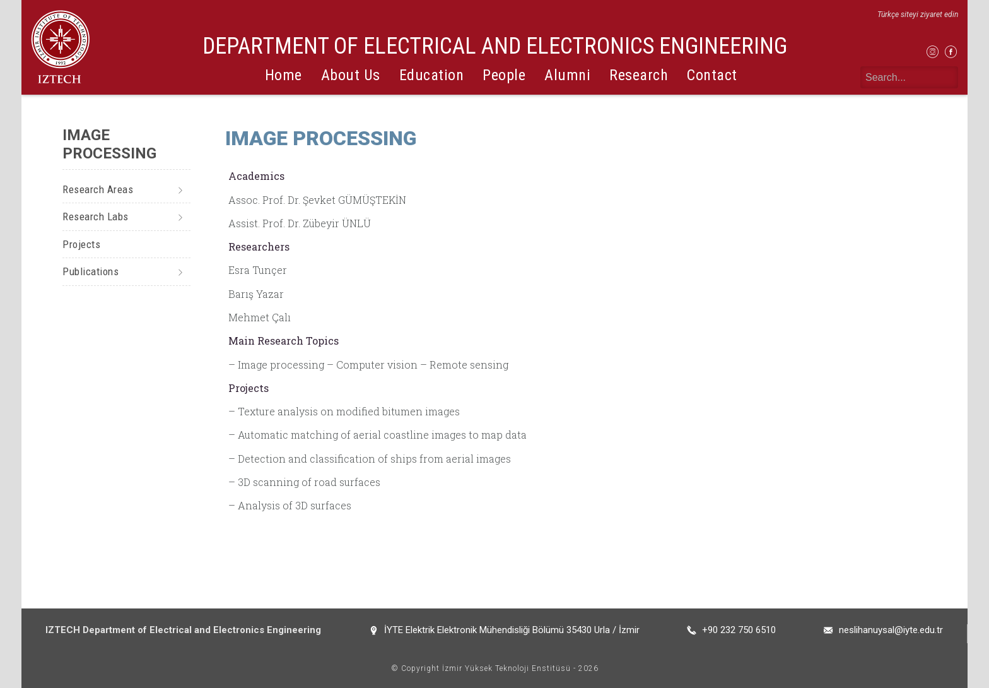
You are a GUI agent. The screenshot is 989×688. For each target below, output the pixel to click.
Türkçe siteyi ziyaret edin (917, 14)
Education (431, 75)
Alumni (567, 75)
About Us (350, 75)
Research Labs (95, 216)
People (504, 75)
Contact (712, 75)
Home (283, 75)
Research (638, 75)
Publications (90, 271)
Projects (81, 244)
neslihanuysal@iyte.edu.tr (891, 630)
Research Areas (97, 189)
